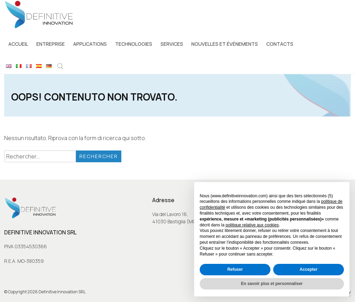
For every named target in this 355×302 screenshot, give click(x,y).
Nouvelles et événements (224, 44)
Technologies (133, 44)
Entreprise (50, 44)
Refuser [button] (235, 269)
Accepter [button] (308, 269)
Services (172, 44)
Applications (90, 44)
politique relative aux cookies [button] (252, 225)
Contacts (279, 44)
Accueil (18, 44)
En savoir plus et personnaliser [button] (272, 283)
